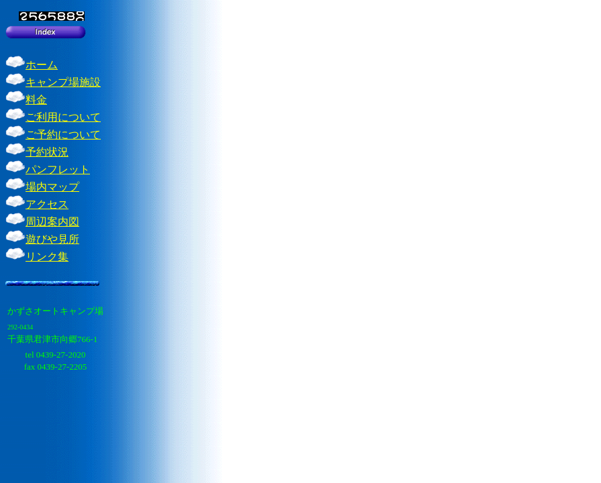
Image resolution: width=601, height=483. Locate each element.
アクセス (47, 204)
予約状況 (47, 152)
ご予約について (63, 134)
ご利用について (63, 117)
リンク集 (47, 256)
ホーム (42, 64)
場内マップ (52, 187)
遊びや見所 (52, 239)
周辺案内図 (52, 221)
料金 (36, 99)
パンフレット (58, 169)
